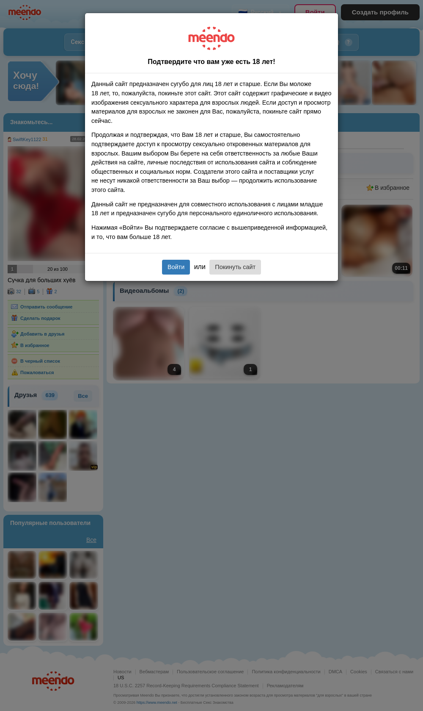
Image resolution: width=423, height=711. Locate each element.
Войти (176, 267)
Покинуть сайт (235, 267)
